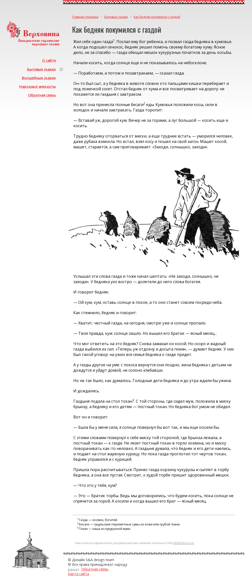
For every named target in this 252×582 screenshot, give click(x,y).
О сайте (49, 60)
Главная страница (85, 17)
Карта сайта (78, 573)
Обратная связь (42, 95)
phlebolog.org (183, 543)
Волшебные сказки (39, 78)
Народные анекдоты (37, 86)
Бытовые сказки (41, 69)
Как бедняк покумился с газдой (157, 17)
